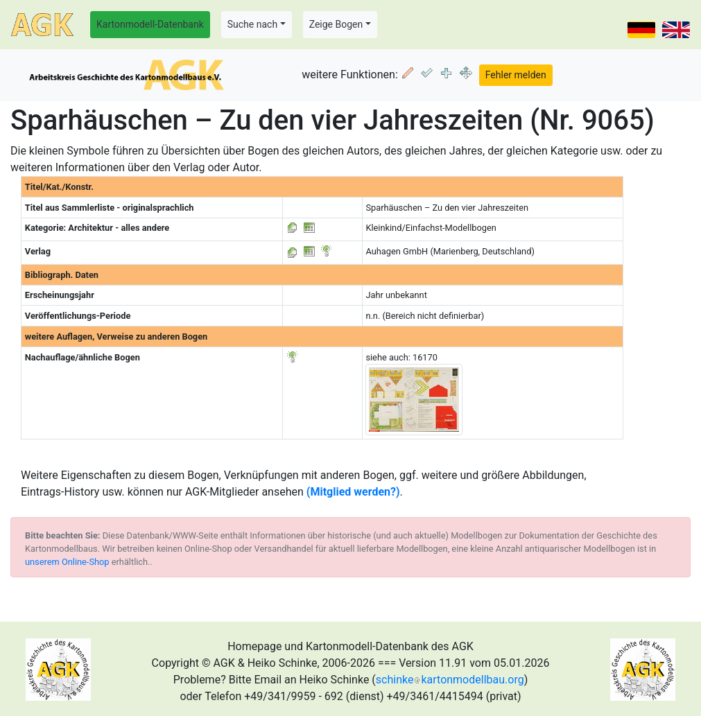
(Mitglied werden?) (353, 491)
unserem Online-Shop (67, 562)
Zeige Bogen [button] (336, 24)
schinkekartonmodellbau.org (450, 679)
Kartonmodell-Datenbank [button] (150, 24)
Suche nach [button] (252, 24)
